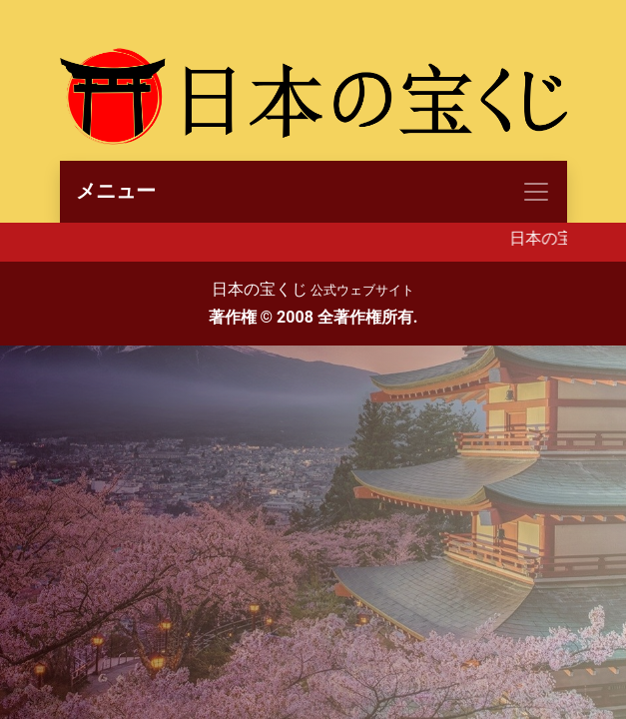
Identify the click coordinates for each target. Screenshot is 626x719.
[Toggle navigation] (313, 192)
